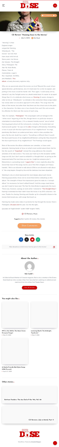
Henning (36, 97)
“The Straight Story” (49, 189)
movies (42, 219)
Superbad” (19, 151)
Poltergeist (19, 116)
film (38, 219)
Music (35, 214)
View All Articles (29, 287)
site (29, 127)
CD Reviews (28, 214)
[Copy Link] (29, 247)
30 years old (14, 205)
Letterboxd (49, 280)
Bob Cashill (25, 219)
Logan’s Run (30, 162)
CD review (33, 219)
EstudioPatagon (36, 442)
